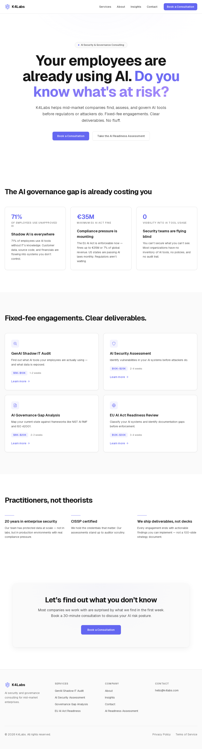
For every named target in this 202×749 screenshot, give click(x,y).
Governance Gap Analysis (71, 704)
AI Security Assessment (70, 697)
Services (105, 6)
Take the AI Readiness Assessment (121, 137)
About (121, 6)
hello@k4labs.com (167, 690)
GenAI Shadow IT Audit (69, 691)
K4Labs (15, 685)
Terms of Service (186, 734)
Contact (152, 6)
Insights (136, 6)
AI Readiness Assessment (121, 711)
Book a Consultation (180, 6)
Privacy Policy (161, 734)
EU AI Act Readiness (68, 711)
